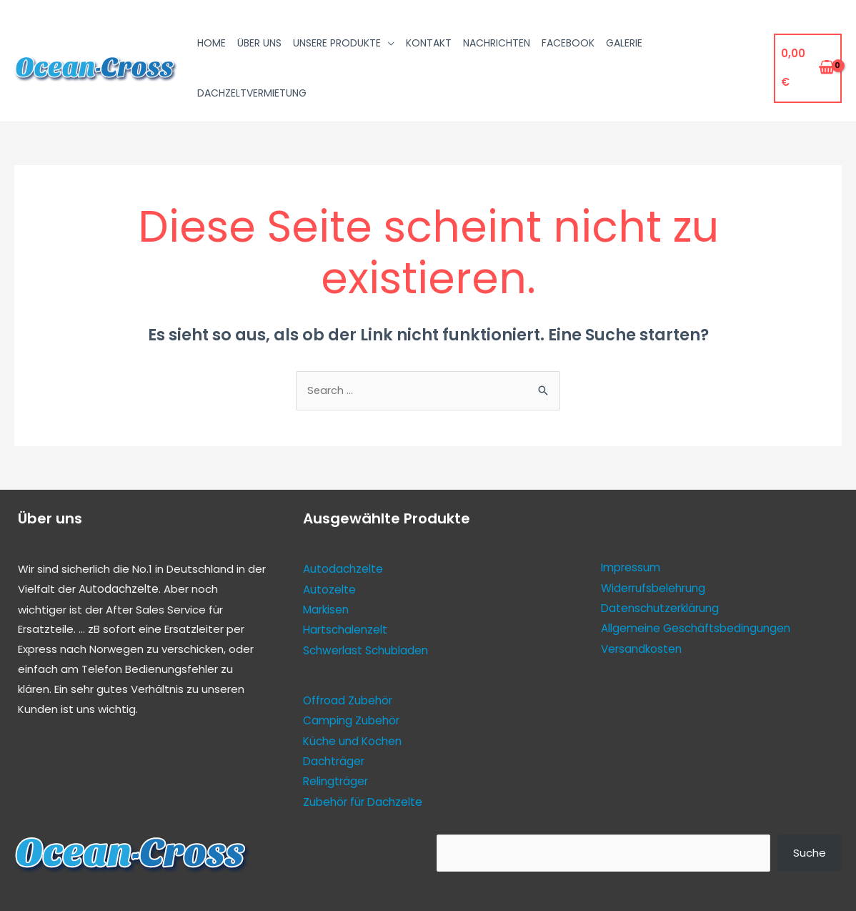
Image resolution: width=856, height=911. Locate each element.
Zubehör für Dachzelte (362, 799)
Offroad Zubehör (347, 700)
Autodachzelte (119, 590)
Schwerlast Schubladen (365, 650)
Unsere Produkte (337, 43)
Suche (809, 850)
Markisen (326, 610)
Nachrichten (496, 43)
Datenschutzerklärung (659, 608)
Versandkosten (641, 648)
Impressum (630, 568)
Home (211, 43)
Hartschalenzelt (345, 630)
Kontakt (429, 43)
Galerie (624, 43)
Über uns (259, 43)
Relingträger (335, 779)
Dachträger (333, 759)
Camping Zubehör (351, 720)
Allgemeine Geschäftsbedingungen (695, 628)
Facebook (568, 43)
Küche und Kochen (352, 739)
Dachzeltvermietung (252, 93)
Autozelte (329, 590)
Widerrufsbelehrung (653, 588)
